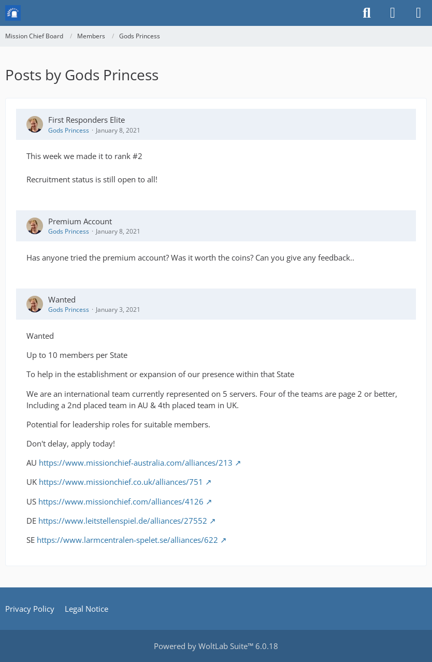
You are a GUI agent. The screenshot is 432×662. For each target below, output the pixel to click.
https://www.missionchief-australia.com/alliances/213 (136, 462)
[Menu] (418, 13)
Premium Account (80, 221)
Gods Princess (68, 130)
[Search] (366, 13)
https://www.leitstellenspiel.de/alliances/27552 (122, 520)
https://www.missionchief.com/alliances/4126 (121, 501)
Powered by (216, 646)
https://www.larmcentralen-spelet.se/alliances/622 (127, 540)
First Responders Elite (86, 119)
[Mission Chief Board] (13, 13)
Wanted (62, 299)
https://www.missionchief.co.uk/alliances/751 (121, 482)
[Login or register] (392, 13)
